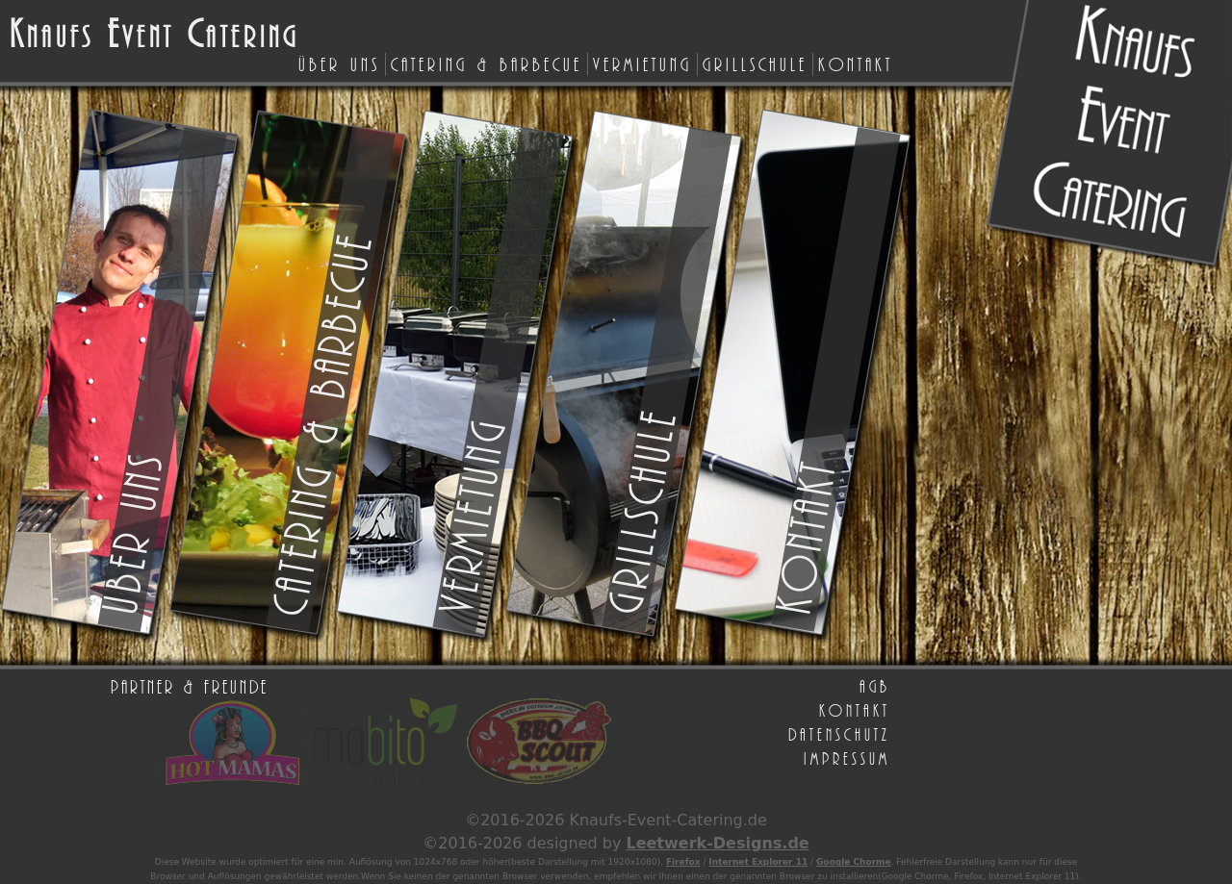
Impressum (847, 758)
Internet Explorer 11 (758, 862)
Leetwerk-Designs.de (717, 843)
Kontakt (855, 64)
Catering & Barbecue (486, 64)
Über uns (339, 64)
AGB (875, 685)
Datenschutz (839, 734)
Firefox (683, 862)
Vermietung (642, 64)
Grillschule (755, 64)
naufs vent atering (154, 35)
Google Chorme (853, 862)
